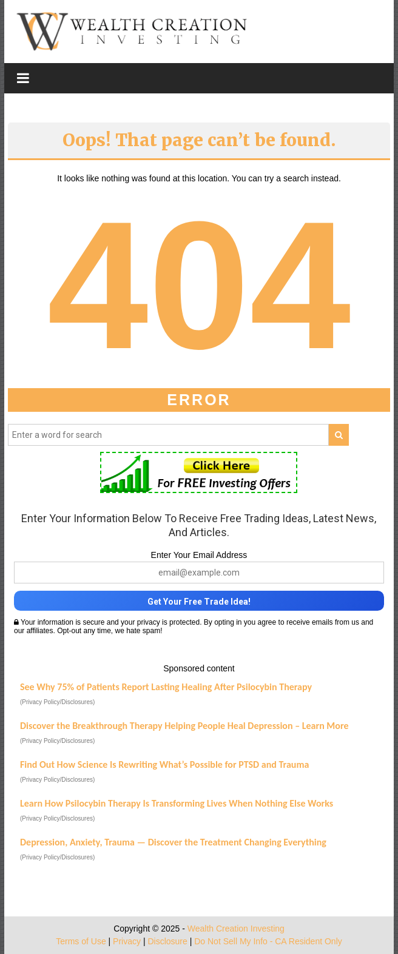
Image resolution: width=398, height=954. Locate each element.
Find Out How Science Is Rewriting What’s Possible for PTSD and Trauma (164, 764)
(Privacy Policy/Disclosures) (57, 702)
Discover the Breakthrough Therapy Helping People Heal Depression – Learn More (184, 725)
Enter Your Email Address (199, 555)
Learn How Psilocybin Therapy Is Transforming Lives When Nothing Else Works (176, 803)
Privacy (127, 941)
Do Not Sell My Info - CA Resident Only (268, 941)
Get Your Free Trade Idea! (199, 601)
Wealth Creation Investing (236, 928)
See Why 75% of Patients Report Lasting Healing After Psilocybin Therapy (166, 687)
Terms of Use (81, 941)
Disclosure (167, 941)
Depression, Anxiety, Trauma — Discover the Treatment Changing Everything (173, 842)
